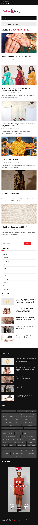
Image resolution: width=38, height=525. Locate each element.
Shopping (5, 285)
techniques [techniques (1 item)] (19, 448)
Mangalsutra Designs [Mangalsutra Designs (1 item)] (8, 439)
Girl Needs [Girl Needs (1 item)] (18, 431)
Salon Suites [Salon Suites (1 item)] (31, 445)
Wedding (5, 289)
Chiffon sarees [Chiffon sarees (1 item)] (13, 416)
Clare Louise (17, 59)
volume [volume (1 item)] (6, 453)
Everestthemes (16, 520)
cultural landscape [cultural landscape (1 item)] (11, 425)
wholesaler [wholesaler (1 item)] (31, 453)
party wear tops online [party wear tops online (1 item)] (18, 442)
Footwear (5, 271)
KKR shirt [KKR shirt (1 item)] (18, 433)
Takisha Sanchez (18, 92)
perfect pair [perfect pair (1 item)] (32, 442)
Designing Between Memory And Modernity (25, 327)
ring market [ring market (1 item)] (21, 445)
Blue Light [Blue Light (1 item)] (32, 414)
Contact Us (13, 1)
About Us (7, 1)
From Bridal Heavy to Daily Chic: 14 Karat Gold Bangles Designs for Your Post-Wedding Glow (26, 300)
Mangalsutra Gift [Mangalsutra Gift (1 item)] (21, 439)
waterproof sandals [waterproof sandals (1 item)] (18, 453)
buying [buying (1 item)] (4, 416)
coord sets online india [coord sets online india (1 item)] (11, 422)
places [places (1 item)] (5, 445)
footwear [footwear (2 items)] (30, 428)
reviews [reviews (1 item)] (12, 445)
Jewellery (5, 278)
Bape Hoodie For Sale (9, 159)
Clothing (5, 257)
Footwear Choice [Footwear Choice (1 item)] (7, 431)
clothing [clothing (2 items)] (16, 419)
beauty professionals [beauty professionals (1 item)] (8, 414)
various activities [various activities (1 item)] (31, 451)
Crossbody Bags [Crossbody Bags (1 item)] (29, 422)
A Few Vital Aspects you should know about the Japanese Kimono (18, 125)
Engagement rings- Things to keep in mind (17, 56)
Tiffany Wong (17, 229)
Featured (5, 268)
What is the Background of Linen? (14, 227)
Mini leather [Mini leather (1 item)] (32, 439)
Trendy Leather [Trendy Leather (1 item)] (7, 451)
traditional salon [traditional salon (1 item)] (30, 448)
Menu (5, 18)
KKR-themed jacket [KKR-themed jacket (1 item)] (8, 433)
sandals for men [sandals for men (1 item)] (7, 448)
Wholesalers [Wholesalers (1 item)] (19, 456)
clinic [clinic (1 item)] (6, 419)
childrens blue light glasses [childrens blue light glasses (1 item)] (27, 416)
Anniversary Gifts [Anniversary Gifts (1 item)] (8, 411)
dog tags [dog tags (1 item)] (29, 425)
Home (2, 1)
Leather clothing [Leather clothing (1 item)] (28, 436)
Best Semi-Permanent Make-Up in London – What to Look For (26, 318)
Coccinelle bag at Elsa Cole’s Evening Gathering (25, 336)
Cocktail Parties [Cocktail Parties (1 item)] (29, 419)
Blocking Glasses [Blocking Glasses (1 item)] (22, 414)
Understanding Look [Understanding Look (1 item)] (18, 451)
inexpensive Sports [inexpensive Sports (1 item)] (30, 431)
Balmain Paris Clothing (10, 193)
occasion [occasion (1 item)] (5, 442)
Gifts (4, 275)
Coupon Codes (7, 261)
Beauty (5, 254)
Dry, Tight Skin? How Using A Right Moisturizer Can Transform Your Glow (25, 310)
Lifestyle (5, 282)
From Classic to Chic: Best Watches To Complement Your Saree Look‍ (15, 89)
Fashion (5, 264)
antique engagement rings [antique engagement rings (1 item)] (27, 411)
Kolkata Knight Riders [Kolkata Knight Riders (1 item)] (29, 433)
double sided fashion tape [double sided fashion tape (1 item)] (12, 428)
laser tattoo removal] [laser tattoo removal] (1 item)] (11, 436)
